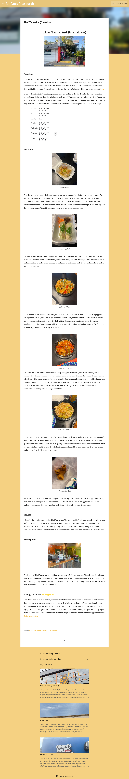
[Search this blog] (116, 3)
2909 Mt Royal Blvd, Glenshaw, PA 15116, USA (43, 630)
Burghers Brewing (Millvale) (49, 686)
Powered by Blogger (64, 776)
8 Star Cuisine (44, 720)
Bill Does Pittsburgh (20, 4)
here (102, 89)
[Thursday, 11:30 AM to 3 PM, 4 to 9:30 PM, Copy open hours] (55, 133)
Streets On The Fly (46, 755)
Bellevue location (31, 616)
